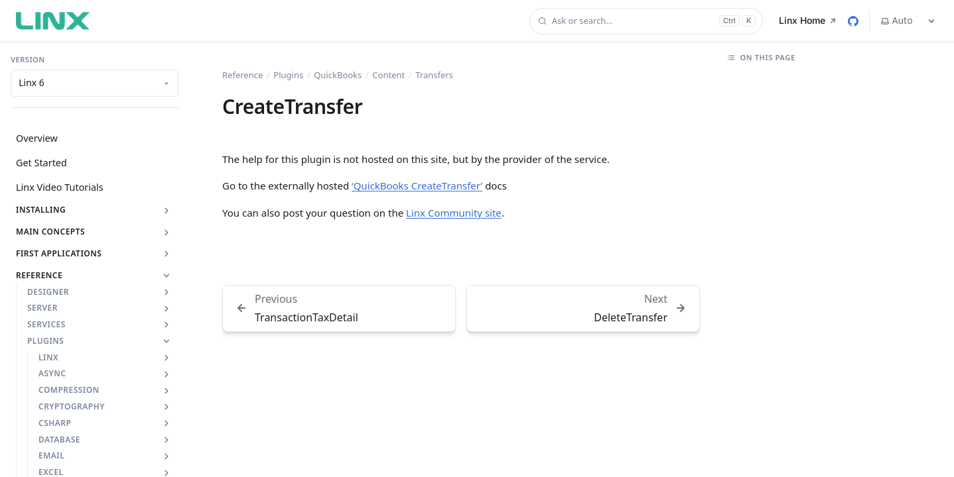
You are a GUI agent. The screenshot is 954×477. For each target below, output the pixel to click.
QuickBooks (338, 75)
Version (28, 59)
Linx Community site (454, 212)
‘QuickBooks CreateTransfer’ (417, 185)
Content (388, 75)
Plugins (288, 75)
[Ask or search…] (646, 21)
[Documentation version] (94, 83)
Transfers (434, 75)
